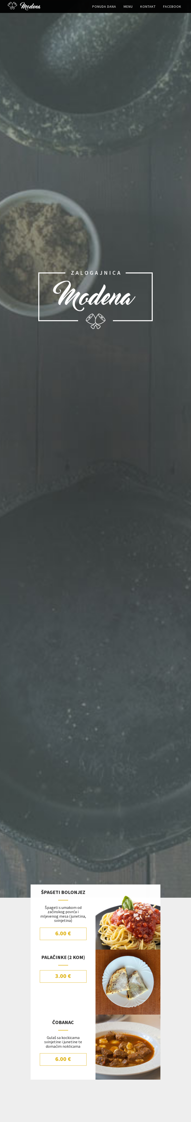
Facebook (172, 11)
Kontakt (148, 11)
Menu (128, 11)
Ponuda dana (104, 11)
